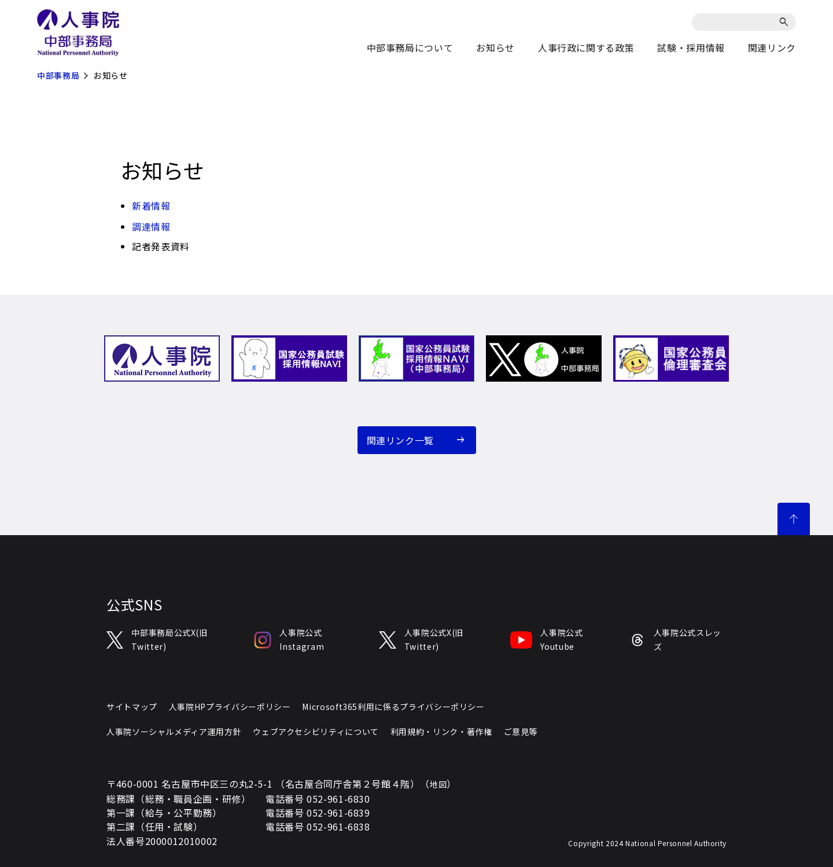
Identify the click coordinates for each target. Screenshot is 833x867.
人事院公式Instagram (289, 639)
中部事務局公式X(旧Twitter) (157, 639)
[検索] (786, 22)
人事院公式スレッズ (675, 639)
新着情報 (151, 206)
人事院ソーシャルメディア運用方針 (173, 731)
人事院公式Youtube (546, 639)
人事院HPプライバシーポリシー (230, 706)
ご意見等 (521, 731)
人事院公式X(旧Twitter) (421, 639)
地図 (438, 784)
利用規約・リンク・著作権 (441, 731)
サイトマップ (131, 706)
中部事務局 (58, 75)
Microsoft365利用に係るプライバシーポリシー (393, 706)
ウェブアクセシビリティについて (316, 731)
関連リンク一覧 (400, 440)
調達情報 (151, 226)
